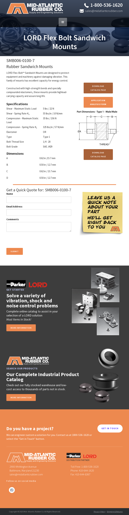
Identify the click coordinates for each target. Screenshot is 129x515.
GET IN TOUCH (109, 428)
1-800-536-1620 (106, 5)
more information (21, 328)
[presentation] (31, 240)
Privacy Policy (99, 511)
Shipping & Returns (115, 511)
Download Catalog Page (98, 88)
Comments (12, 219)
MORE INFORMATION (21, 397)
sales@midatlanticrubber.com (104, 11)
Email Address (14, 206)
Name (9, 193)
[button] (63, 22)
